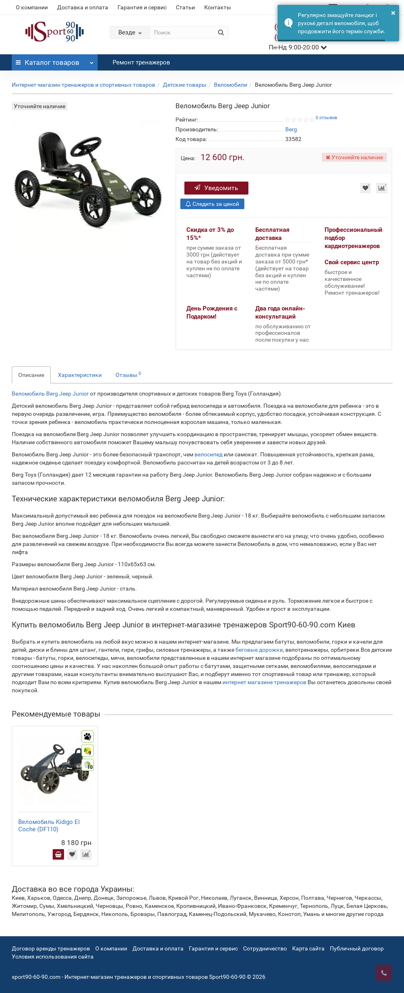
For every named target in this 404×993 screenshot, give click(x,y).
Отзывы (128, 374)
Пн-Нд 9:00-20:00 (298, 47)
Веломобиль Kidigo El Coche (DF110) (49, 825)
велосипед (208, 454)
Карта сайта (308, 948)
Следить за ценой (212, 204)
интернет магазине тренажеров (264, 682)
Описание (31, 375)
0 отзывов (326, 117)
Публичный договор (357, 948)
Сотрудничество (265, 948)
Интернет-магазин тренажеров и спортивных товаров (83, 84)
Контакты (217, 7)
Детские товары (184, 84)
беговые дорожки (259, 649)
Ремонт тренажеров (141, 62)
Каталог (55, 60)
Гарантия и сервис (142, 7)
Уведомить (216, 188)
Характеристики (80, 375)
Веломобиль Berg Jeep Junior (50, 393)
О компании (32, 7)
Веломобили (230, 84)
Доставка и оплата (82, 7)
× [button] (393, 13)
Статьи (185, 7)
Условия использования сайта (53, 956)
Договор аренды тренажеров (51, 948)
